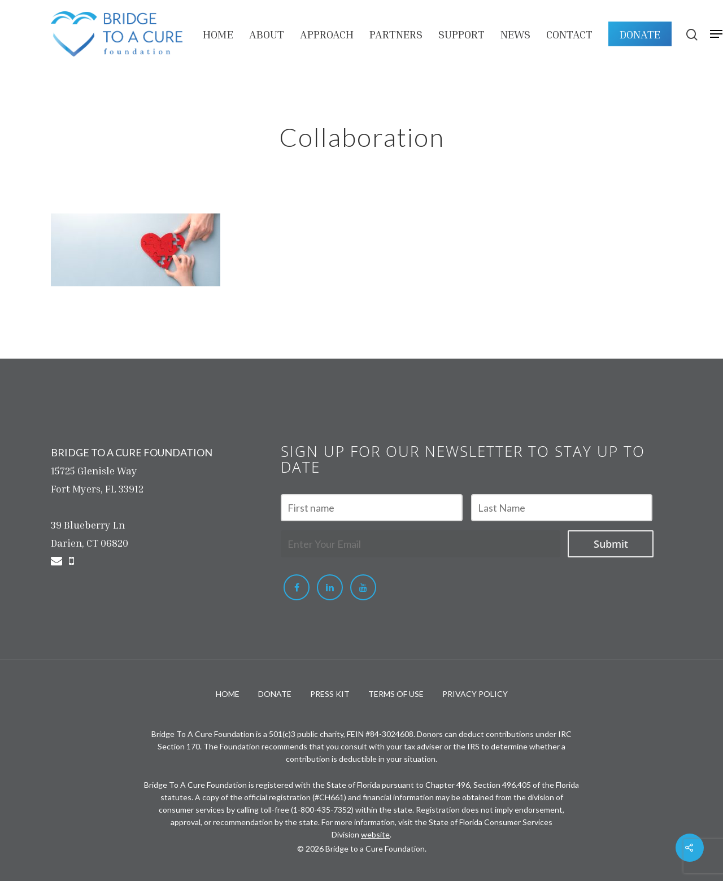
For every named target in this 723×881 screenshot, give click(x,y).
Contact (569, 34)
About (266, 34)
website (375, 834)
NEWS (515, 34)
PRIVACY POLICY (475, 694)
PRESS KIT (330, 694)
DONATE (640, 34)
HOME (218, 34)
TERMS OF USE (396, 694)
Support (461, 34)
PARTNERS (396, 34)
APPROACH (327, 34)
